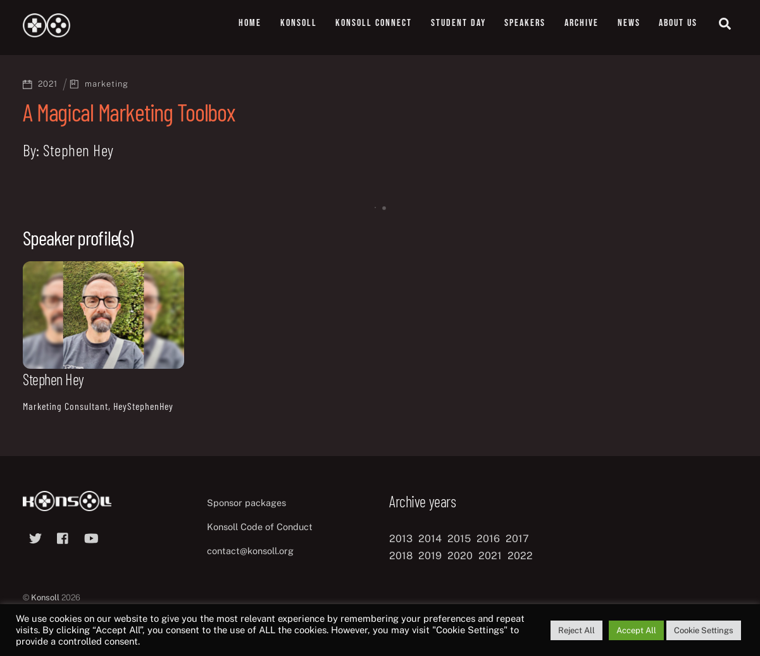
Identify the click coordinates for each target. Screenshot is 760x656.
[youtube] (91, 536)
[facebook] (63, 536)
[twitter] (35, 536)
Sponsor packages (246, 502)
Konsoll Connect (373, 23)
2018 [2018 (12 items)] (401, 556)
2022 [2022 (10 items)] (520, 556)
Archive (581, 23)
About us (678, 23)
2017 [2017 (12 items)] (517, 539)
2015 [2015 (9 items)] (459, 539)
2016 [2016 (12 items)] (488, 539)
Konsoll (298, 23)
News (629, 23)
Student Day (458, 23)
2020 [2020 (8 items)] (460, 556)
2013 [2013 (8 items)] (401, 539)
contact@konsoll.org (250, 550)
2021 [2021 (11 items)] (490, 556)
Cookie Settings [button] (703, 630)
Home (250, 23)
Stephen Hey (53, 379)
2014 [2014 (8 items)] (430, 539)
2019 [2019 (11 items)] (430, 556)
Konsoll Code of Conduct (260, 526)
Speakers (524, 23)
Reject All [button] (576, 630)
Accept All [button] (636, 630)
